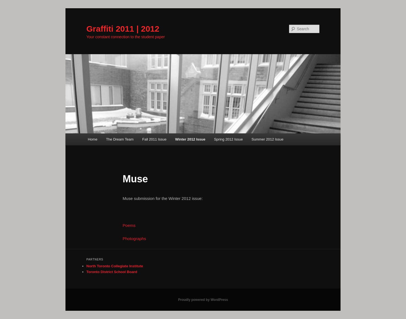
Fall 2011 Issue (154, 139)
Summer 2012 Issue (267, 139)
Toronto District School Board (111, 272)
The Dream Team (119, 139)
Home (92, 139)
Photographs (134, 238)
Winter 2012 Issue (190, 139)
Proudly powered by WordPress (203, 300)
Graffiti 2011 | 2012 (122, 28)
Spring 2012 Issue (228, 139)
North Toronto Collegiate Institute (114, 266)
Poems (129, 225)
